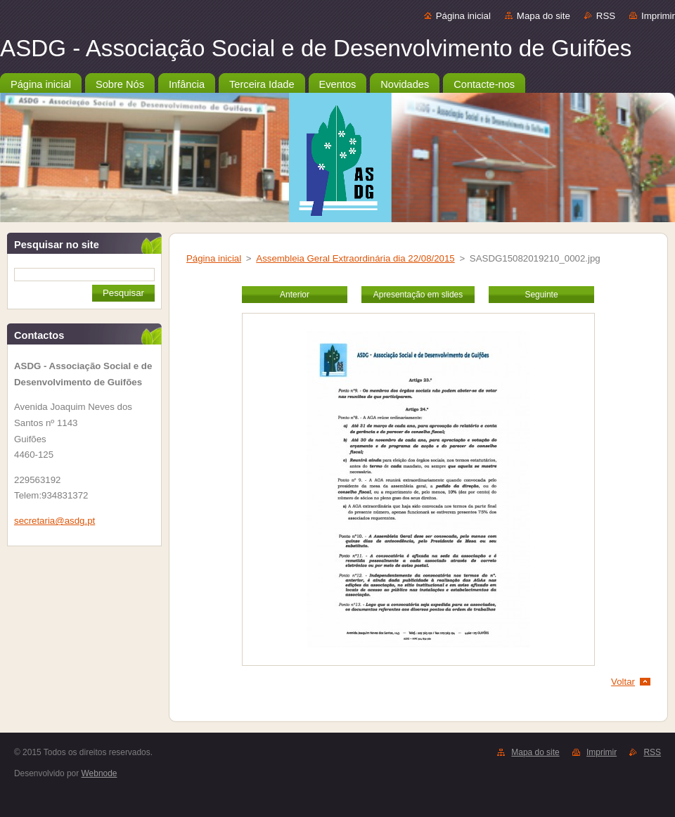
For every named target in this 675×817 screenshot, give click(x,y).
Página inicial (463, 16)
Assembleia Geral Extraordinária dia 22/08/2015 (355, 258)
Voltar (623, 681)
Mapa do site (543, 16)
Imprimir (658, 16)
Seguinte (541, 295)
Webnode (99, 773)
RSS (605, 16)
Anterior (294, 295)
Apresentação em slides (418, 295)
